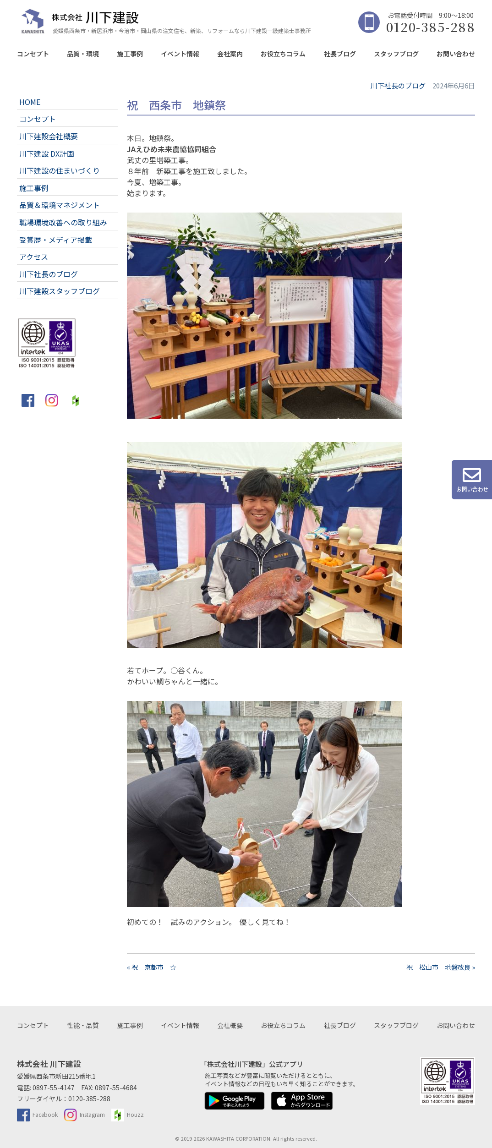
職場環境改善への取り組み (63, 222)
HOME (29, 101)
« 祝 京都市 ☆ (151, 967)
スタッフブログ (396, 53)
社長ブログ (340, 53)
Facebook (37, 1114)
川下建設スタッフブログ (59, 290)
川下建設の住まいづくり (59, 170)
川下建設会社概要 (48, 136)
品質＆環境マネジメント (59, 204)
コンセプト (33, 53)
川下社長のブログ (48, 273)
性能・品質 (83, 1025)
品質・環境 (83, 53)
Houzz (127, 1114)
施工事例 (130, 53)
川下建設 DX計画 (46, 153)
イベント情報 (180, 53)
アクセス (33, 256)
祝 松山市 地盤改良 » (440, 967)
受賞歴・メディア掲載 (55, 239)
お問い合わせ (456, 53)
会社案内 (230, 53)
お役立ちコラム (283, 53)
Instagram (84, 1114)
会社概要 (230, 1025)
